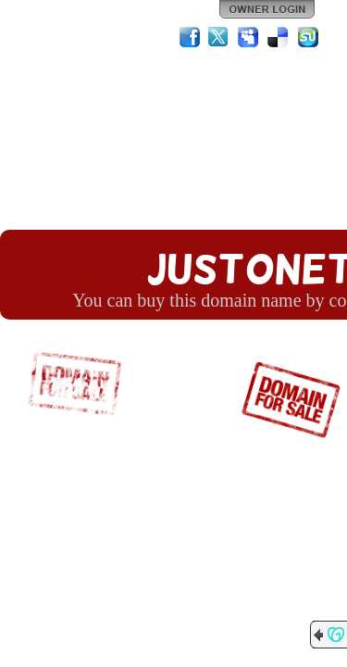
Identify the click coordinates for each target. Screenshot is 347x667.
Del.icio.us (278, 37)
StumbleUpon (308, 37)
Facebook (190, 37)
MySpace (249, 37)
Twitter (219, 37)
